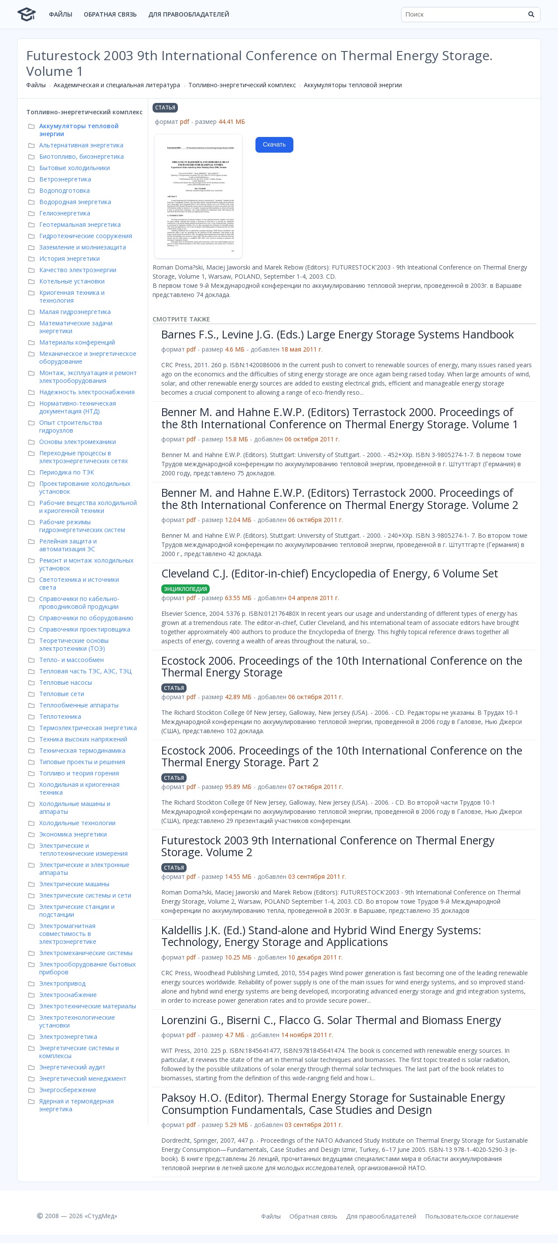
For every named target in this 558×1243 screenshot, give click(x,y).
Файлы (60, 14)
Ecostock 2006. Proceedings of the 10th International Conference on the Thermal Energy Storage (341, 666)
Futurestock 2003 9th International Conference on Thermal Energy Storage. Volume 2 (328, 846)
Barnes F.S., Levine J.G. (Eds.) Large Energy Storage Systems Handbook (337, 334)
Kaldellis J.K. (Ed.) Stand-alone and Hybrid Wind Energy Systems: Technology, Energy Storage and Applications (321, 935)
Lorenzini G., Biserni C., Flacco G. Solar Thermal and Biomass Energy (331, 1019)
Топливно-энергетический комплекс (242, 85)
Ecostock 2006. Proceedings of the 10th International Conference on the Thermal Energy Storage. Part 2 (341, 756)
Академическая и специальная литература (117, 85)
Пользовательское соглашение (472, 1216)
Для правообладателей (188, 14)
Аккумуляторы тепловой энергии (353, 85)
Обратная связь (110, 14)
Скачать (274, 144)
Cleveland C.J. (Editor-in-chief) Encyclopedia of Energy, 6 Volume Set (329, 573)
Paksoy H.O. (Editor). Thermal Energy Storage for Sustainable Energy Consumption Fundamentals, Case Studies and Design (333, 1103)
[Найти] (531, 14)
